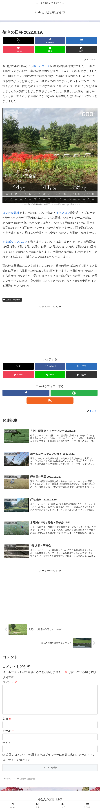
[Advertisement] (50, 331)
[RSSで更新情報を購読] (50, 400)
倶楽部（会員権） (12, 299)
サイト (6, 743)
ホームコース (41, 66)
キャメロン (63, 212)
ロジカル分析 (10, 212)
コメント (9, 682)
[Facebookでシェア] (50, 40)
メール (8, 731)
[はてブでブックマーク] (81, 40)
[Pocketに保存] (18, 49)
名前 (7, 719)
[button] (81, 49)
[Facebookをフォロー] (25, 393)
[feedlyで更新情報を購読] (74, 393)
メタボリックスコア (15, 241)
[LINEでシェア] (50, 49)
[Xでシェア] (18, 40)
